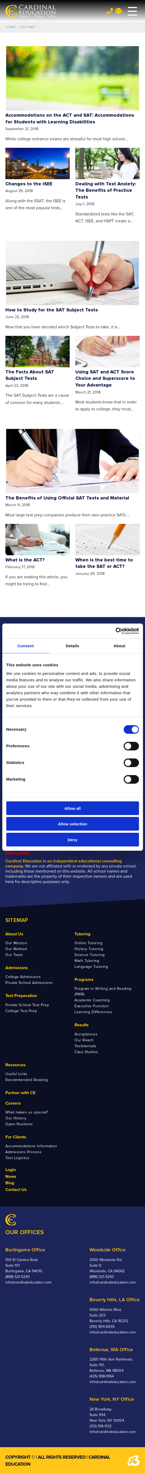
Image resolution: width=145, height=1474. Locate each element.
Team (118, 11)
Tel (109, 11)
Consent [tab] (25, 646)
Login (10, 1169)
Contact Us (16, 1189)
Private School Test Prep (27, 1005)
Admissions (16, 968)
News (10, 1176)
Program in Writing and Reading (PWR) (103, 991)
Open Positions (19, 1124)
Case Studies (86, 1052)
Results (82, 1025)
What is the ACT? (25, 560)
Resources (15, 1065)
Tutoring (82, 934)
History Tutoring (89, 949)
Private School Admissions (29, 982)
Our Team (14, 955)
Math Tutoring (87, 960)
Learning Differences (93, 1012)
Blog (9, 1183)
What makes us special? (26, 1112)
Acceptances (86, 1034)
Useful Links (16, 1074)
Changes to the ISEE (28, 184)
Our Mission (16, 943)
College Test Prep (21, 1011)
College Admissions (23, 977)
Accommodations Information (31, 1146)
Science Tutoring (90, 955)
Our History (15, 1118)
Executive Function (92, 1006)
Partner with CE (20, 1093)
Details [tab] (72, 646)
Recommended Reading (26, 1080)
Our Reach (84, 1040)
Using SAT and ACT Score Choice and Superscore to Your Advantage (105, 378)
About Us (14, 934)
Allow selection (72, 824)
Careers (13, 1103)
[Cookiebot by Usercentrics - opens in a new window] (115, 630)
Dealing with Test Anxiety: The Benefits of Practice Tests (105, 190)
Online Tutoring (88, 943)
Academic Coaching (92, 1000)
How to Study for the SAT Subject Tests (51, 310)
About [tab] (119, 646)
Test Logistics (17, 1158)
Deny (72, 839)
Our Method (16, 949)
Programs (84, 979)
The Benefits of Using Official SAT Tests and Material (67, 498)
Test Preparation (21, 995)
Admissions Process (23, 1152)
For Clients (15, 1137)
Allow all (72, 808)
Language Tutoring (91, 966)
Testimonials (85, 1046)
